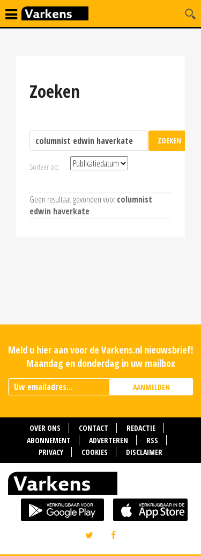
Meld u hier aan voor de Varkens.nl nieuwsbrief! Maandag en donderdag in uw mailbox (100, 356)
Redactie (140, 428)
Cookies (94, 452)
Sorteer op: (44, 167)
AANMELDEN (151, 387)
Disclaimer (144, 452)
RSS (152, 440)
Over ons (45, 428)
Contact (93, 428)
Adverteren (108, 440)
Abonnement (49, 440)
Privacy (51, 452)
